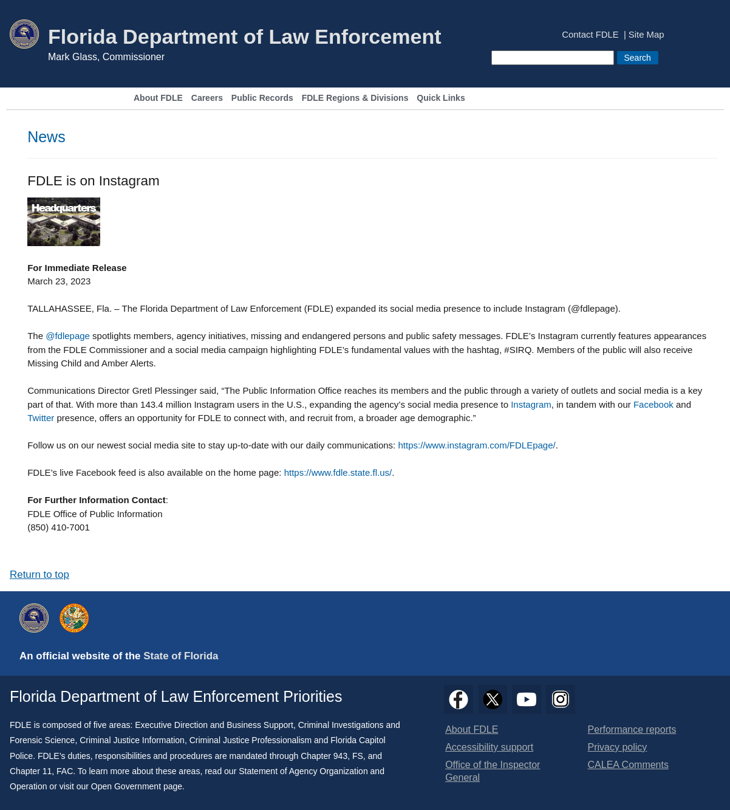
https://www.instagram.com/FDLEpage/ (476, 445)
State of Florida (180, 656)
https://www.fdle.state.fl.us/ (338, 472)
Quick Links (441, 98)
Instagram (531, 404)
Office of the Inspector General (492, 771)
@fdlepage (68, 336)
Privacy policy (617, 747)
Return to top (39, 574)
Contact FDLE (590, 35)
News (46, 136)
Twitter (40, 418)
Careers (207, 98)
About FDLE (158, 98)
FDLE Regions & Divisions (355, 98)
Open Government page (136, 786)
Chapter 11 (31, 771)
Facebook (653, 404)
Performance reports (632, 729)
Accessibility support (489, 747)
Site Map (646, 35)
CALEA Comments (628, 765)
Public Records (262, 98)
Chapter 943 (324, 756)
